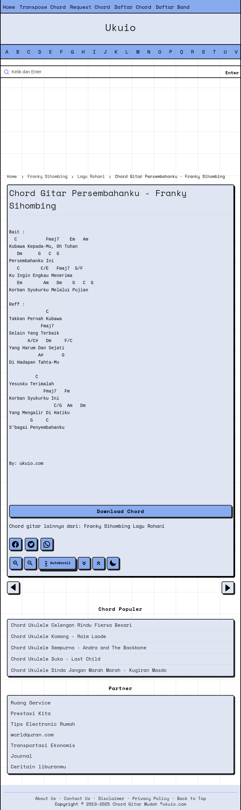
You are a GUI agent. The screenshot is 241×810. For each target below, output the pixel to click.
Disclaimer (111, 798)
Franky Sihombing (107, 525)
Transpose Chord (42, 7)
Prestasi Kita (31, 713)
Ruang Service (31, 702)
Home (9, 7)
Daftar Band (173, 7)
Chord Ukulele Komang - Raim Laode (58, 636)
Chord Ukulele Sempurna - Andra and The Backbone (78, 647)
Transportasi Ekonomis (43, 745)
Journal (21, 756)
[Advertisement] (120, 126)
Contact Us (77, 798)
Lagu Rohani (149, 525)
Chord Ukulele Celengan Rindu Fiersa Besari (71, 624)
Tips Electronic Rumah (43, 724)
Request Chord (90, 7)
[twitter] (31, 544)
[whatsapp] (46, 544)
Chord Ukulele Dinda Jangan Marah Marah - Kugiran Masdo (89, 670)
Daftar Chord (132, 7)
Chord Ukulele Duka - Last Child (55, 658)
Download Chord (120, 511)
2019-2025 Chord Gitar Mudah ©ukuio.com (136, 804)
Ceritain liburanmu (38, 766)
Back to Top (191, 798)
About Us (45, 798)
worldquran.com (32, 734)
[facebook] (15, 544)
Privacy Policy (150, 798)
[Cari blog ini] (120, 71)
